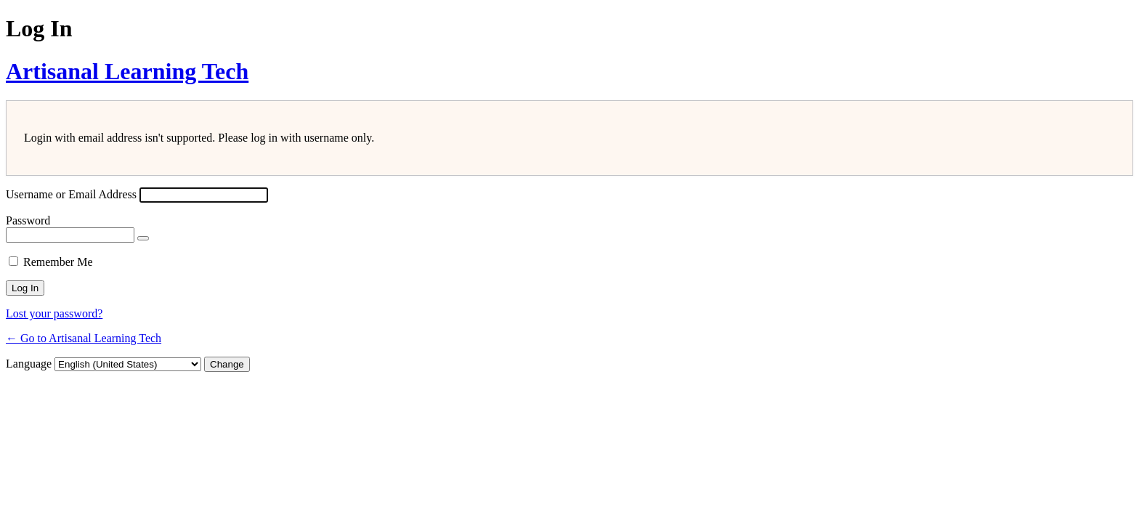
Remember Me (58, 262)
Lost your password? (54, 313)
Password (28, 220)
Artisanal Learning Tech (127, 71)
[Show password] (143, 238)
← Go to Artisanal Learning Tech (83, 338)
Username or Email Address (71, 194)
